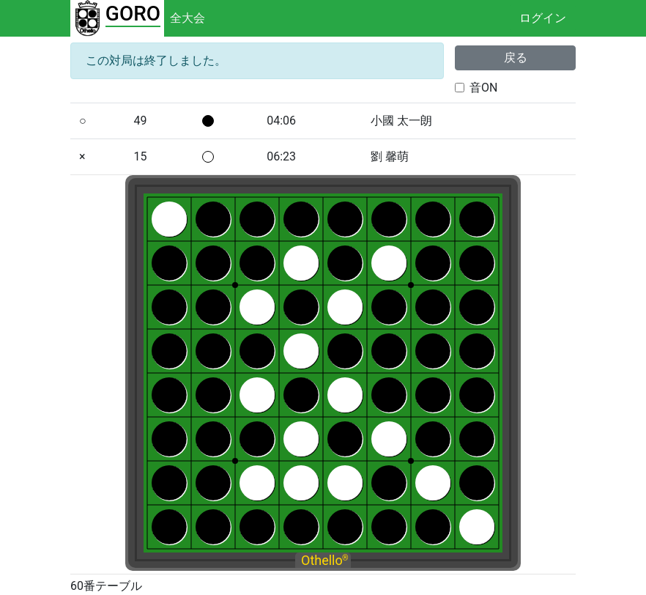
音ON (483, 88)
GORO (132, 13)
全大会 (187, 18)
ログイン (542, 18)
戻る (515, 57)
